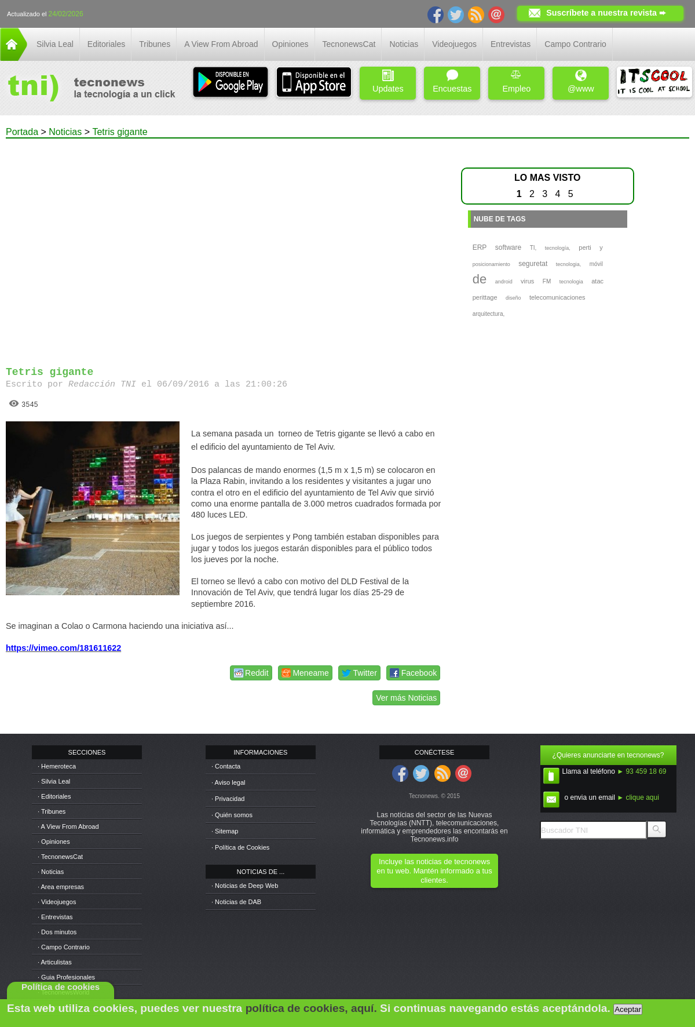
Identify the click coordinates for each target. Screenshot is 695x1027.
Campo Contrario (575, 44)
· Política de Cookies (240, 847)
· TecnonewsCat (60, 856)
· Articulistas (55, 962)
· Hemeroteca (57, 766)
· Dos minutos (57, 931)
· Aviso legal (228, 782)
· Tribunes (51, 811)
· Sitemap (224, 831)
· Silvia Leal (54, 781)
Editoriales (106, 44)
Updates (388, 81)
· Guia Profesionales (66, 977)
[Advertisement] (108, 247)
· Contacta (225, 766)
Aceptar (627, 1009)
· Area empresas (61, 886)
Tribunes (154, 44)
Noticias (403, 44)
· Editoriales (54, 796)
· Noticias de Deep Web (244, 885)
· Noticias (51, 871)
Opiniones (290, 44)
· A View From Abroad (68, 826)
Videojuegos (454, 44)
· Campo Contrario (64, 947)
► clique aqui (638, 797)
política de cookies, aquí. (311, 1008)
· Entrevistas (55, 916)
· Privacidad (227, 798)
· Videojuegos (57, 901)
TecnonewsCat (349, 44)
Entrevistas (511, 44)
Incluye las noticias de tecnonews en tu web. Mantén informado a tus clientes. (434, 870)
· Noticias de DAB (236, 901)
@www (581, 81)
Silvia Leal (55, 44)
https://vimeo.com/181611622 (63, 648)
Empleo (516, 81)
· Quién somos (232, 814)
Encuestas (452, 81)
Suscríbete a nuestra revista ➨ (606, 12)
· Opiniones (54, 841)
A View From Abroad (221, 44)
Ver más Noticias (406, 697)
